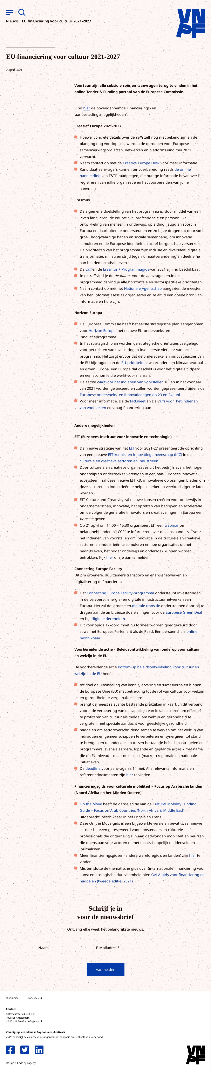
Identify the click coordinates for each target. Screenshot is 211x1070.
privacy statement (190, 1009)
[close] (204, 997)
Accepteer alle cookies (176, 1050)
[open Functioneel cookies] (204, 1023)
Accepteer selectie (176, 1062)
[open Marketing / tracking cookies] (204, 1035)
